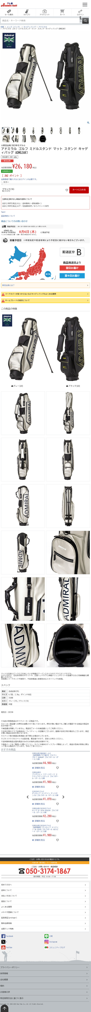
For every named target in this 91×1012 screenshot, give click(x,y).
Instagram (50, 942)
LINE (48, 936)
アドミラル (42, 27)
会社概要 (4, 980)
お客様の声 (5, 992)
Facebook (7, 936)
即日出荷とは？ (8, 285)
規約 (2, 986)
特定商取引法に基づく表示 (11, 998)
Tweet (3, 212)
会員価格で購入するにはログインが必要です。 (19, 179)
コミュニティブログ (54, 947)
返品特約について (8, 216)
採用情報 (4, 973)
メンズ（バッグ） (14, 27)
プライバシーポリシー (10, 967)
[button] (27, 797)
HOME (2, 27)
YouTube (6, 947)
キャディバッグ (29, 27)
